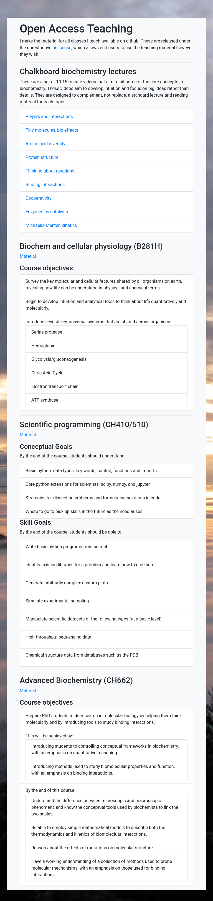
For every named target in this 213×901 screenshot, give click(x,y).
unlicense (61, 47)
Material (28, 256)
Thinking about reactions (50, 171)
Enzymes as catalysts (47, 211)
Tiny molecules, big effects (52, 130)
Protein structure (42, 157)
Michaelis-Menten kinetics (51, 225)
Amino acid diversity (45, 143)
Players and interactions (49, 116)
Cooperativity (39, 198)
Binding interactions (45, 184)
